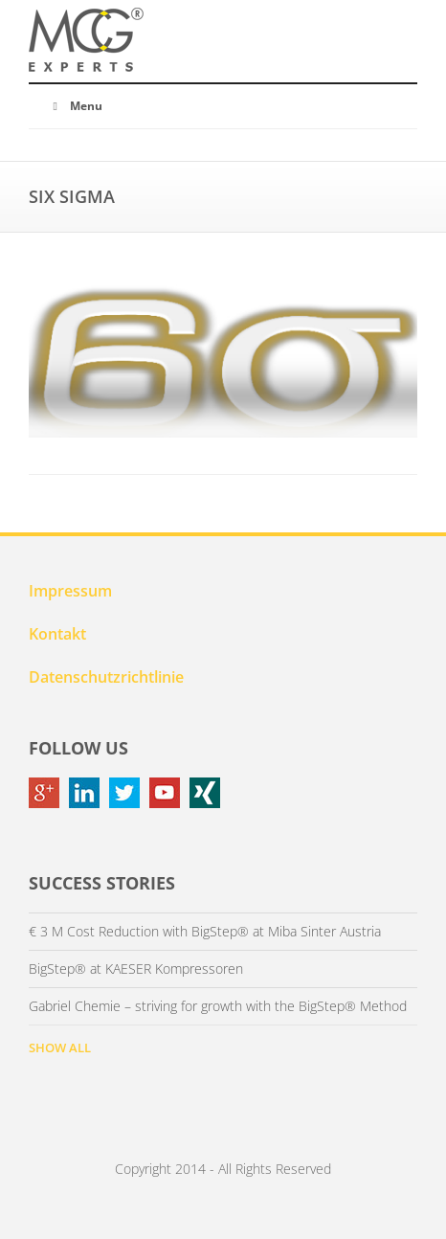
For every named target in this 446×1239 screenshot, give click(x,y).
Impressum (70, 590)
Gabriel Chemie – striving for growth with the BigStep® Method (218, 1006)
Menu (75, 106)
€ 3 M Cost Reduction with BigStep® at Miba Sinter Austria (205, 931)
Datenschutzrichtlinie (106, 676)
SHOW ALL (60, 1047)
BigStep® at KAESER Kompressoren (136, 969)
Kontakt (57, 633)
